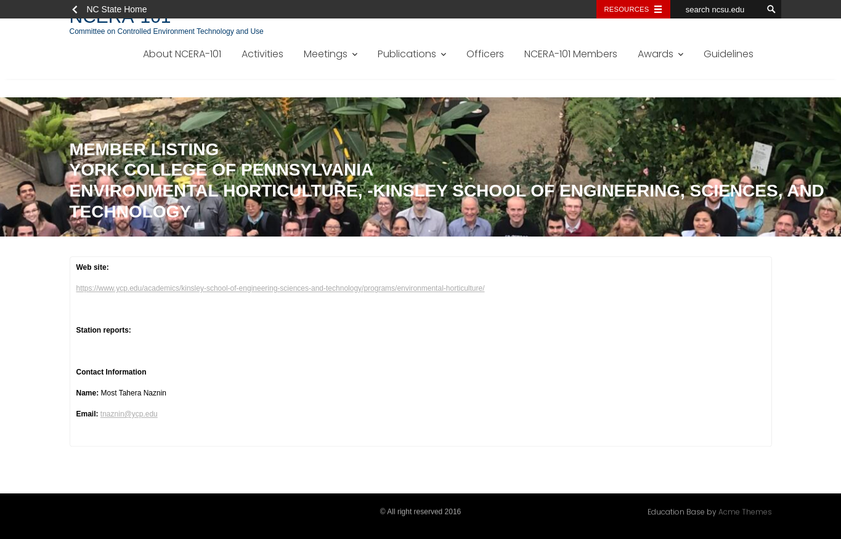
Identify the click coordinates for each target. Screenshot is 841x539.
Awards (655, 54)
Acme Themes (745, 511)
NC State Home (117, 9)
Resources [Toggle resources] (626, 9)
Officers (485, 54)
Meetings (325, 54)
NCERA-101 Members (570, 54)
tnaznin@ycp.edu (129, 415)
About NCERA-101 (182, 54)
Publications (407, 54)
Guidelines (729, 54)
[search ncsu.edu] (716, 9)
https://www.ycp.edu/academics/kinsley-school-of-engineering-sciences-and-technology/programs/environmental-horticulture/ (280, 289)
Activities (262, 54)
